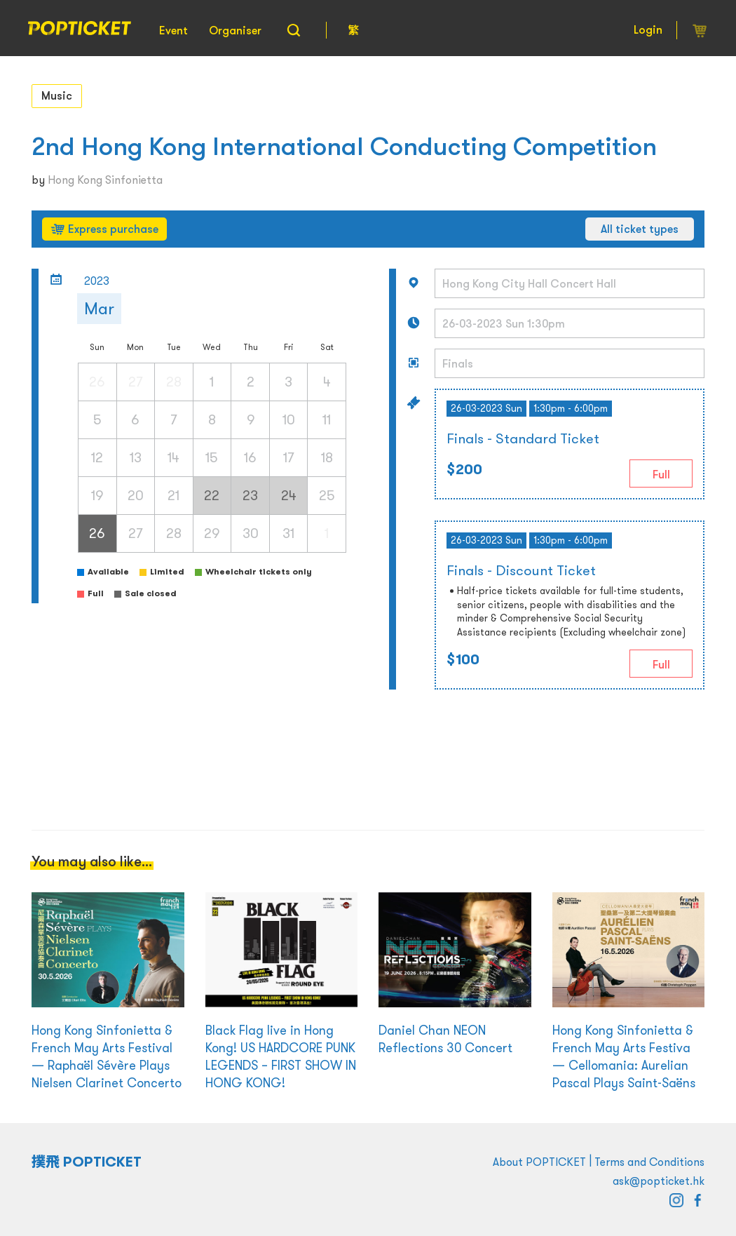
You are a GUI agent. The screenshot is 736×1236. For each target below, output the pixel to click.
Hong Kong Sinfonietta (105, 180)
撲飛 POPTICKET (87, 1162)
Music (56, 95)
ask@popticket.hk (658, 1181)
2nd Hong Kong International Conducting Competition (344, 146)
